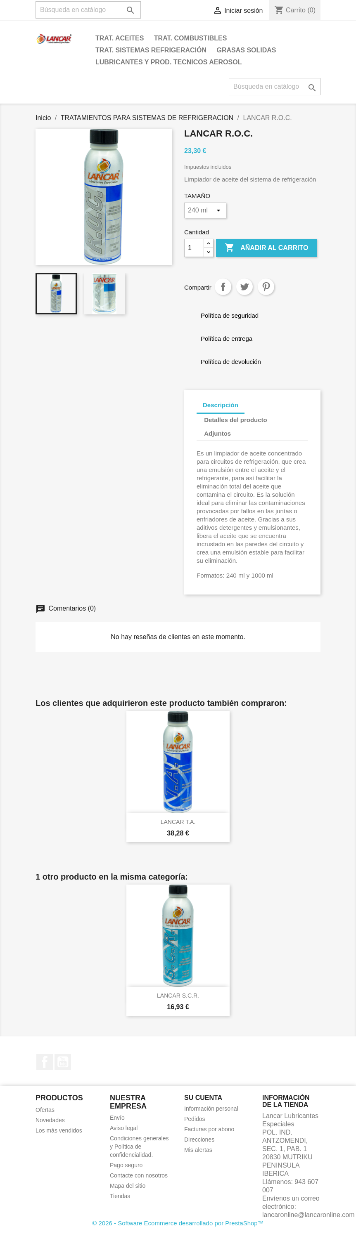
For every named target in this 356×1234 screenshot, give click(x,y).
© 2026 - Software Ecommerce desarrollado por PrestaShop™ (177, 1223)
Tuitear (244, 286)
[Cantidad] (194, 248)
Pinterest (266, 286)
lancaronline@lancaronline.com (308, 1214)
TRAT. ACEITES (119, 38)
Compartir (223, 286)
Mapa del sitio (127, 1185)
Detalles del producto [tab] (235, 419)
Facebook (44, 1062)
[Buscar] (88, 10)
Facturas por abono (209, 1129)
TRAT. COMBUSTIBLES (190, 38)
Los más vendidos (59, 1130)
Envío (117, 1117)
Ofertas (45, 1110)
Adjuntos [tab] (217, 433)
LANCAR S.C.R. (178, 995)
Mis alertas (198, 1150)
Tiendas (120, 1196)
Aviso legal (124, 1128)
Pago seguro (126, 1165)
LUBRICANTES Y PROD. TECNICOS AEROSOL (168, 62)
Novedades (50, 1120)
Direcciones (199, 1139)
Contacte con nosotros (139, 1175)
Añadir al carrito (266, 248)
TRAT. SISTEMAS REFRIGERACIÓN (150, 50)
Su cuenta (203, 1097)
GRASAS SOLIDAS (246, 50)
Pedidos (194, 1119)
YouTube (63, 1062)
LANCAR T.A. (178, 822)
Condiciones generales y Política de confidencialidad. (139, 1146)
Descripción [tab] (220, 404)
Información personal (211, 1108)
